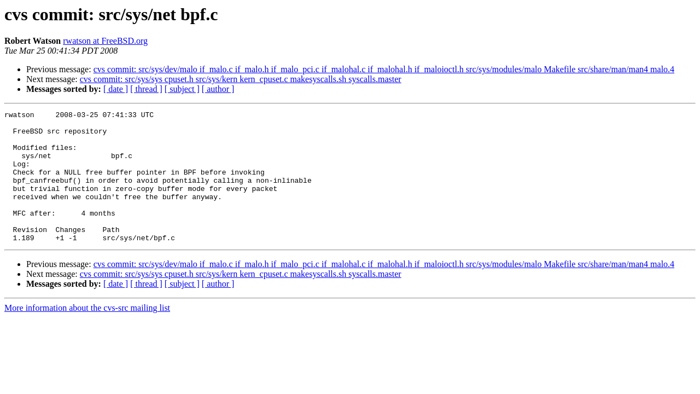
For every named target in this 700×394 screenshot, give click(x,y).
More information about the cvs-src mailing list (87, 334)
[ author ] (218, 89)
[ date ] (115, 89)
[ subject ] (182, 89)
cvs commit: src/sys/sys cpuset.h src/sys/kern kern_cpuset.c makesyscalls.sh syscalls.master (240, 79)
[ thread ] (146, 89)
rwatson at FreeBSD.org (105, 40)
